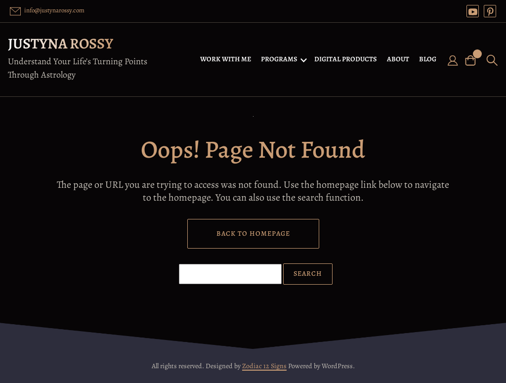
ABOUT (398, 59)
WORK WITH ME (225, 59)
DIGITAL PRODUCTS (345, 59)
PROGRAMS (279, 59)
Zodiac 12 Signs (264, 366)
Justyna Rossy (60, 43)
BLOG (427, 59)
